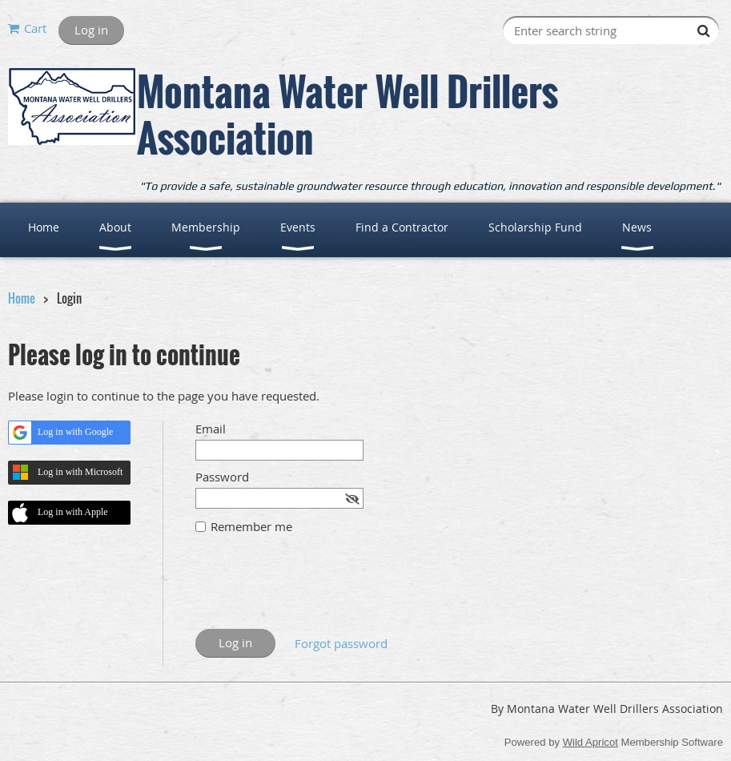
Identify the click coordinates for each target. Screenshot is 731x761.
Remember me (251, 526)
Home (21, 298)
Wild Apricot (590, 742)
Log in (91, 30)
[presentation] (317, 589)
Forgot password (341, 643)
